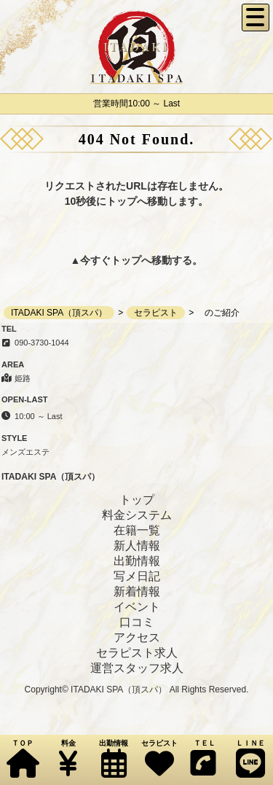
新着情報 (137, 591)
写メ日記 (137, 576)
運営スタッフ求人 (136, 668)
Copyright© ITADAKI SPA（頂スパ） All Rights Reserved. (137, 689)
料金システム (137, 515)
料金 (67, 758)
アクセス (137, 637)
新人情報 (137, 545)
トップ (126, 260)
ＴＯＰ (22, 758)
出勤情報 (113, 758)
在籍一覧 (137, 530)
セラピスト (158, 758)
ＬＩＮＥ (249, 758)
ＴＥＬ (203, 758)
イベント (137, 607)
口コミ (136, 622)
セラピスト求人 (137, 653)
